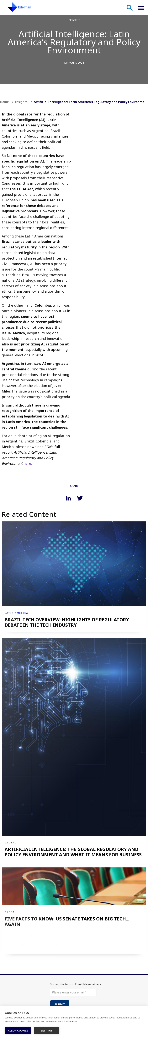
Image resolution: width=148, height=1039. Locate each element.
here (27, 463)
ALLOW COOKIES (18, 1030)
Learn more (70, 1021)
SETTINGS (47, 1030)
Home (4, 102)
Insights (21, 102)
